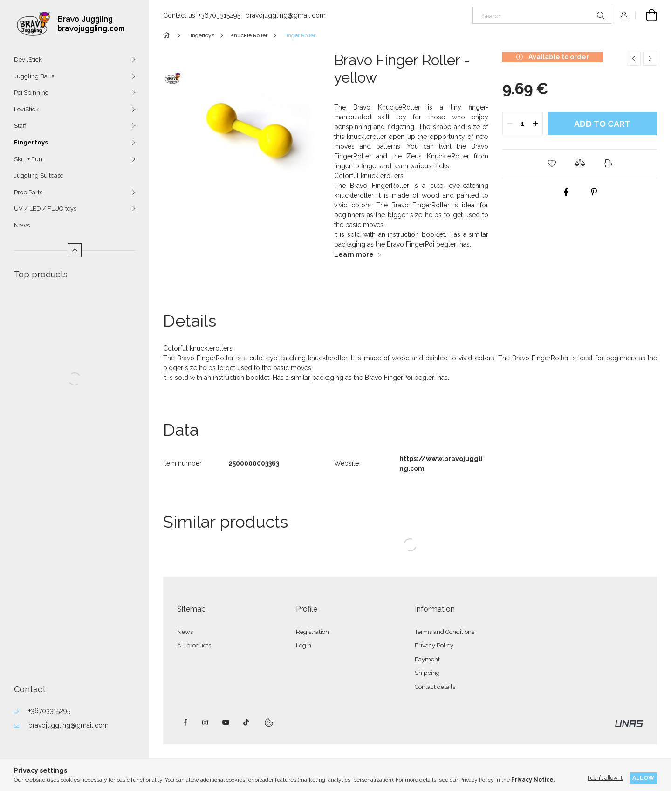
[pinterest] (593, 192)
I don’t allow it (605, 777)
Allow (643, 777)
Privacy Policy (434, 645)
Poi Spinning (31, 92)
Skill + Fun (28, 159)
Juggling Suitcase (38, 175)
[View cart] (646, 15)
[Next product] (650, 59)
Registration (312, 631)
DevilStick (28, 59)
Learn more (354, 254)
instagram (205, 722)
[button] (551, 164)
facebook (185, 722)
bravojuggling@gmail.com (68, 725)
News (22, 225)
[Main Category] (168, 35)
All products (194, 645)
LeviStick (26, 109)
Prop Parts (28, 192)
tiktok (246, 722)
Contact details (435, 686)
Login (303, 645)
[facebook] (565, 192)
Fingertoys (31, 142)
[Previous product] (634, 59)
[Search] (542, 15)
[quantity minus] (510, 123)
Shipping (427, 672)
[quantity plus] (535, 123)
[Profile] (624, 15)
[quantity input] (522, 123)
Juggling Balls (34, 76)
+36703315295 (49, 711)
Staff (20, 125)
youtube (226, 722)
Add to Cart (602, 124)
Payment (427, 659)
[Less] (75, 250)
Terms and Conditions (444, 631)
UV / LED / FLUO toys (45, 208)
